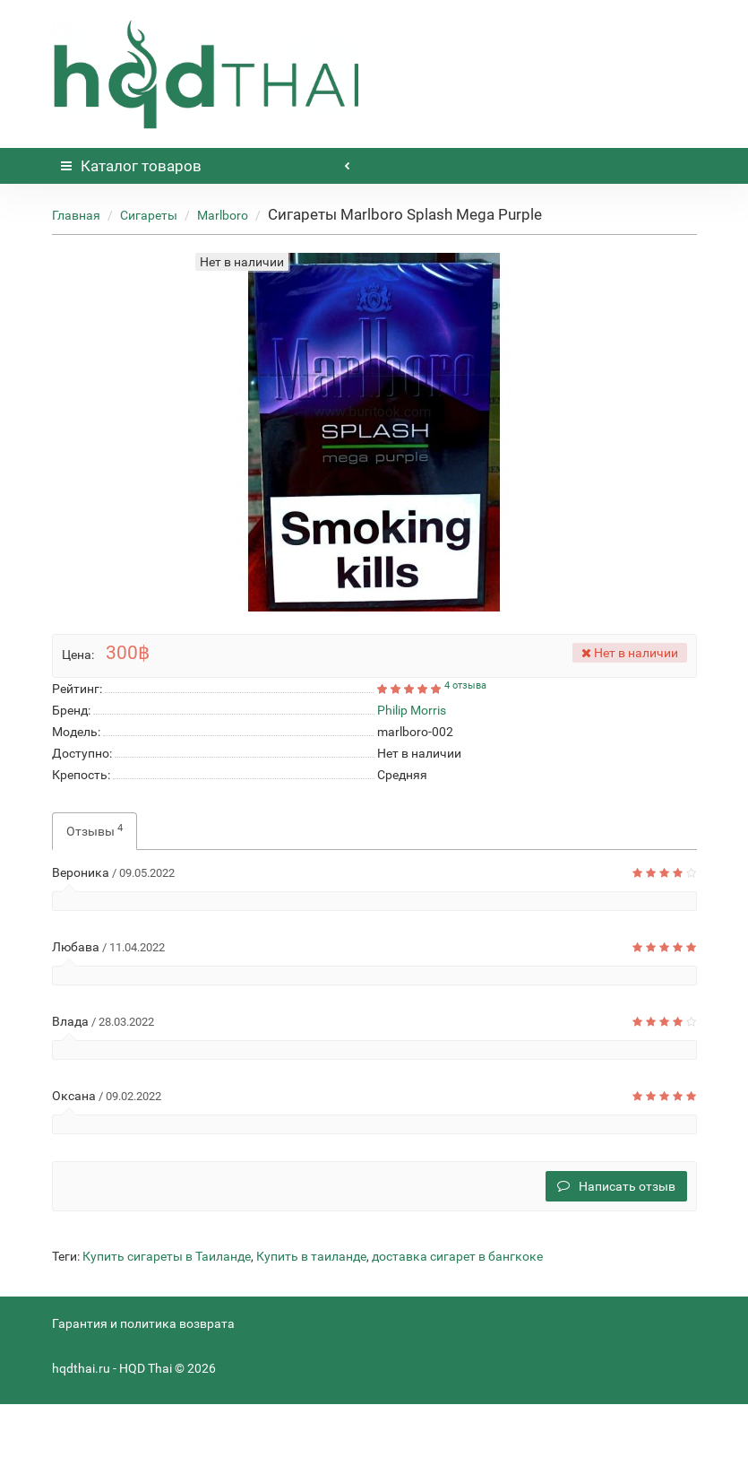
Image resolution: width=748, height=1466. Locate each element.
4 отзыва (465, 685)
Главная (76, 215)
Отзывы (94, 830)
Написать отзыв (616, 1186)
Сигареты (148, 215)
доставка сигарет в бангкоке (457, 1256)
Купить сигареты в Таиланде (166, 1256)
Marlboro (222, 215)
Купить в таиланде (311, 1256)
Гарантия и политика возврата (143, 1323)
